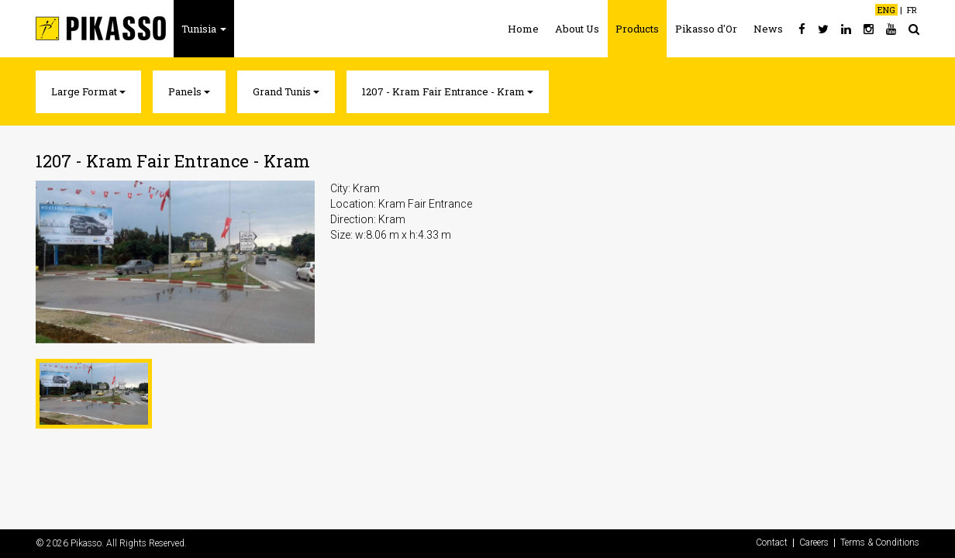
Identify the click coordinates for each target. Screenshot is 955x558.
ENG (886, 10)
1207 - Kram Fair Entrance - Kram (447, 91)
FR (912, 10)
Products (637, 29)
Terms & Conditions (879, 543)
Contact (772, 543)
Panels (189, 91)
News (768, 29)
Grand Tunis (286, 91)
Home (523, 29)
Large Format (88, 91)
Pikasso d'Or (706, 29)
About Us (577, 29)
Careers (814, 543)
